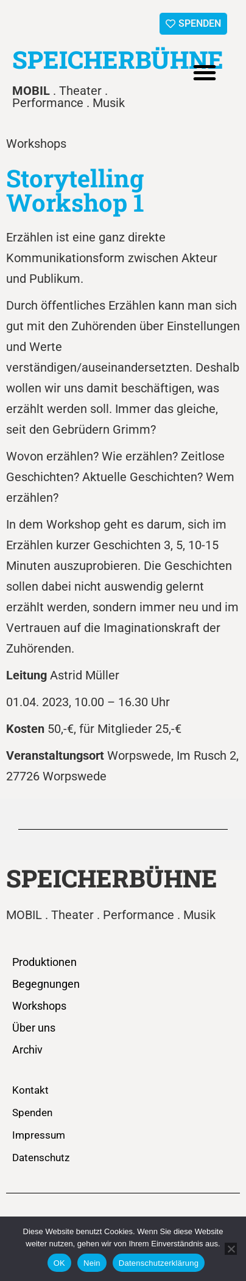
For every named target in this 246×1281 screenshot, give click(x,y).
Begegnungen (46, 983)
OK (59, 1263)
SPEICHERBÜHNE (117, 59)
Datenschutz (40, 1157)
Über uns (33, 1027)
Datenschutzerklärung (159, 1263)
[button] (204, 72)
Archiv (27, 1049)
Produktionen (44, 962)
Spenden (32, 1112)
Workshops (39, 1005)
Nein (91, 1263)
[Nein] (231, 1249)
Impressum (38, 1135)
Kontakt (30, 1090)
